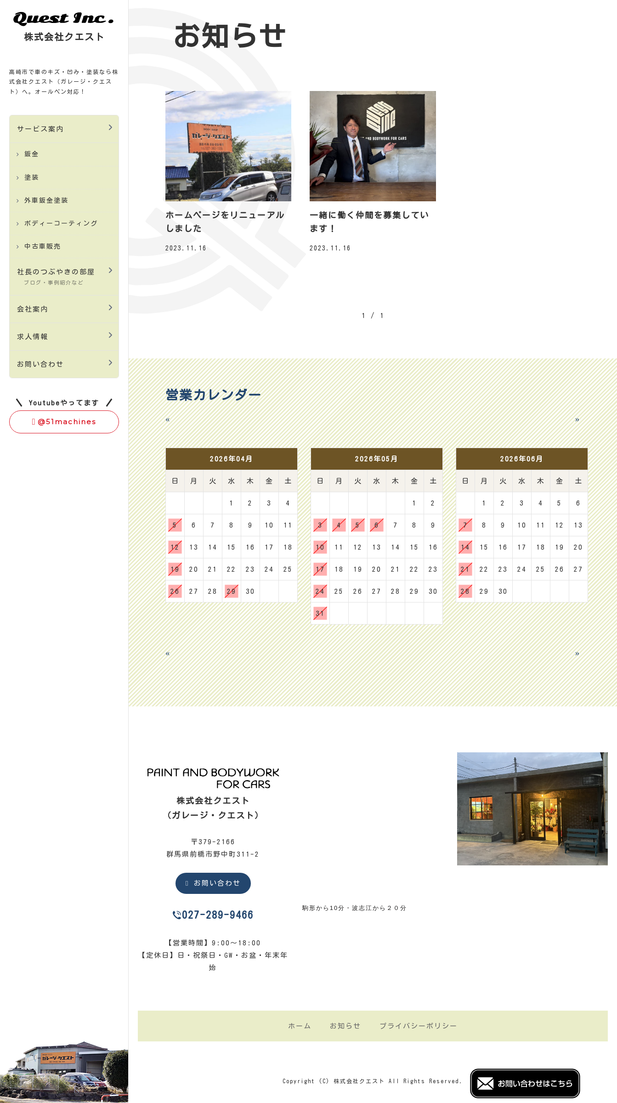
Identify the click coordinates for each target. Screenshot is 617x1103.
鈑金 (31, 154)
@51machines (64, 422)
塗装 (31, 177)
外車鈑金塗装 (46, 200)
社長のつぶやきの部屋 (56, 276)
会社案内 (32, 309)
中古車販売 (42, 246)
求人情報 (32, 336)
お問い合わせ (40, 364)
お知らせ (345, 1026)
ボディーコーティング (61, 223)
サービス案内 (40, 128)
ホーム (299, 1026)
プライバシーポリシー (418, 1026)
